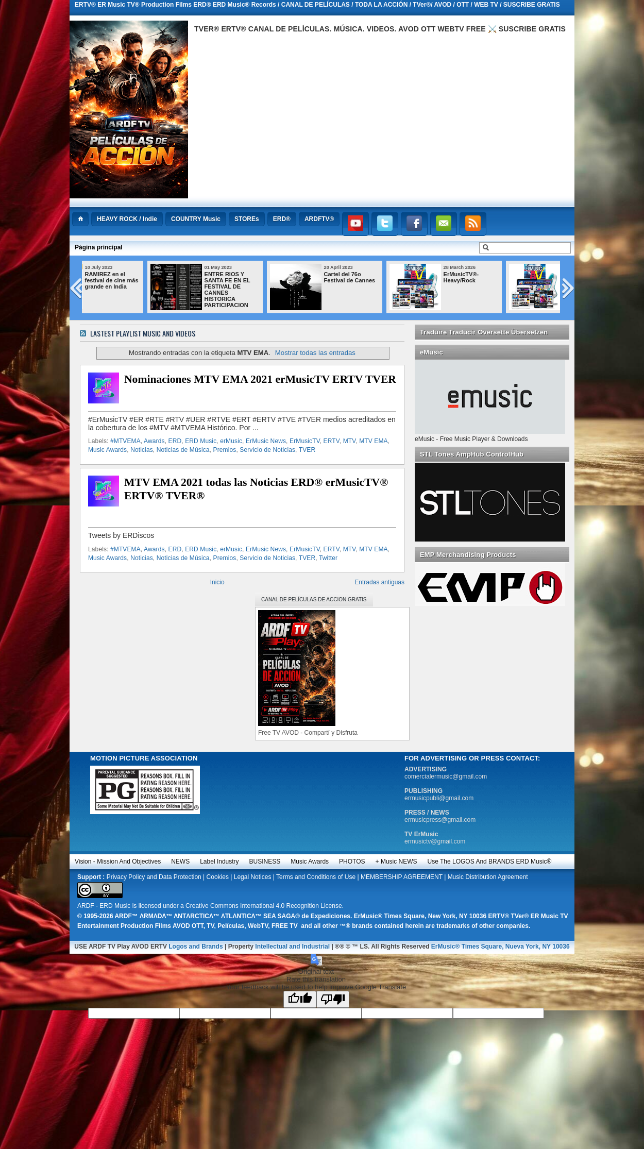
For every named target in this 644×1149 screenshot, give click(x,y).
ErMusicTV (305, 441)
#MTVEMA (125, 441)
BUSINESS (265, 861)
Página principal (99, 247)
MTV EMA (373, 441)
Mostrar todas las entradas (315, 353)
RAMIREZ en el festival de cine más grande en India (154, 280)
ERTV (332, 441)
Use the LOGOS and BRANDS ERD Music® (490, 861)
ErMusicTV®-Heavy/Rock (504, 277)
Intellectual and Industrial (292, 946)
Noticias (141, 449)
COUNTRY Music (196, 219)
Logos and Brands (195, 946)
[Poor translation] (332, 999)
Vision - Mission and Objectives (118, 861)
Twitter (328, 558)
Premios (224, 449)
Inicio (217, 582)
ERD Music (200, 441)
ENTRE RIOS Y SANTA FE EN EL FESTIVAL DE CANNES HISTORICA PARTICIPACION (270, 289)
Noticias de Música (183, 449)
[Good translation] (299, 999)
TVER (307, 449)
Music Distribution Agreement (488, 877)
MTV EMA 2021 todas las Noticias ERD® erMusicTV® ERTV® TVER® (256, 489)
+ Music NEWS (396, 861)
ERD (175, 441)
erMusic (231, 441)
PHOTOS (352, 861)
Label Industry (219, 861)
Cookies (218, 877)
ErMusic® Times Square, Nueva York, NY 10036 (500, 946)
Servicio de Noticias (267, 449)
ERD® (282, 219)
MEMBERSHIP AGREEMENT (402, 877)
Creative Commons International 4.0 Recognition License (263, 905)
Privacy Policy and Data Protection (154, 877)
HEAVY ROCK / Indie (127, 219)
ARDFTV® (319, 219)
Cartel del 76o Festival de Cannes (392, 277)
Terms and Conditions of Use (315, 877)
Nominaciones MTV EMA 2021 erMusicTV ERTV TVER (260, 379)
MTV (349, 441)
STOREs (246, 219)
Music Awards (107, 449)
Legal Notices (253, 877)
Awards (154, 441)
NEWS (180, 861)
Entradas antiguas (379, 582)
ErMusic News (266, 441)
